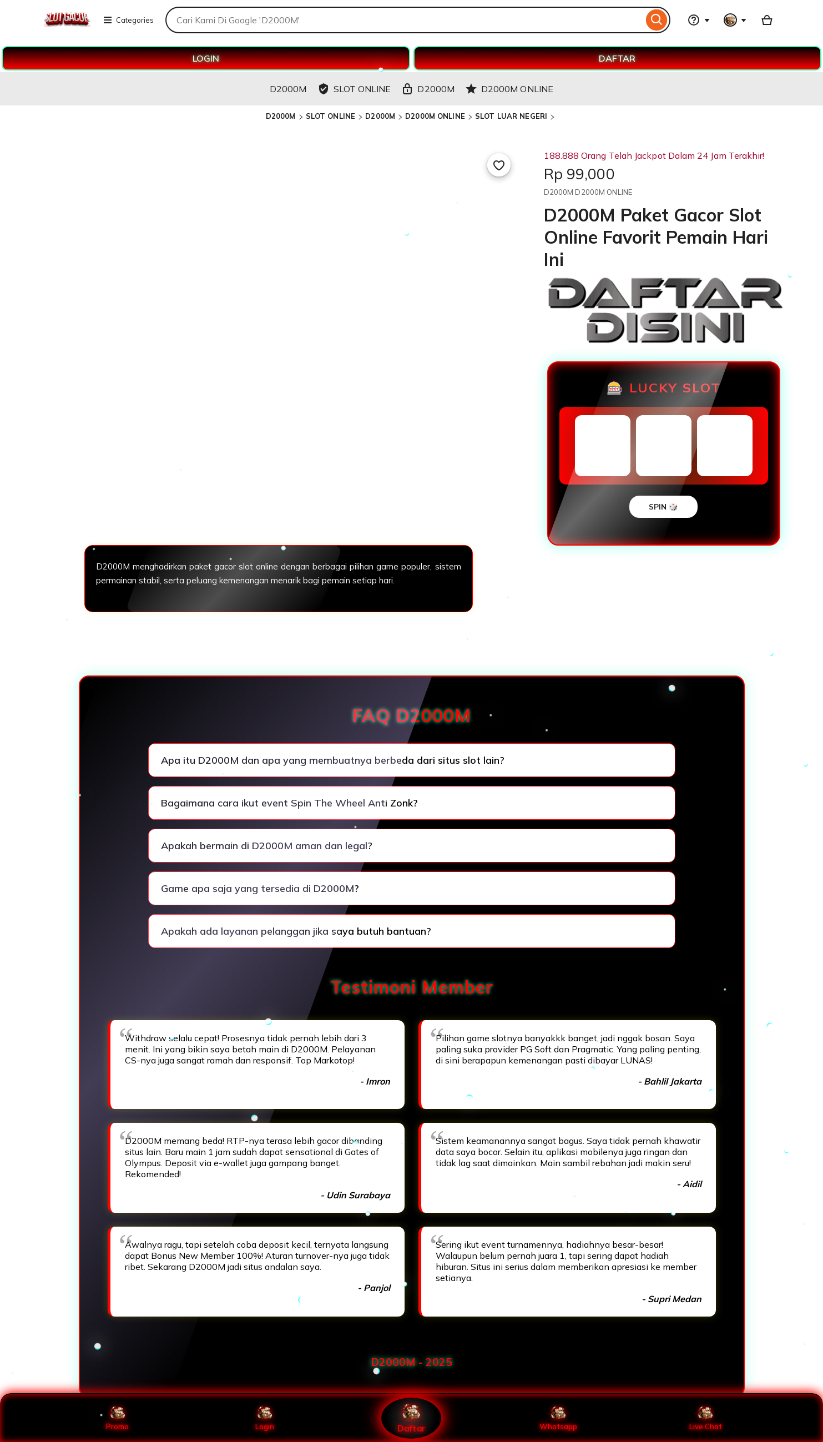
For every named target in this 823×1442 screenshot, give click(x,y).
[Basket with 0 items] (767, 20)
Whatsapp (558, 1418)
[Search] (656, 20)
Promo (117, 1418)
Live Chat (705, 1418)
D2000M (281, 116)
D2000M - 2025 (411, 1362)
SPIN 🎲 (663, 506)
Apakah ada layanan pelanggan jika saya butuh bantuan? (296, 931)
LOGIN (206, 58)
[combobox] (404, 20)
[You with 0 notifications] (735, 20)
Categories (128, 20)
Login (264, 1418)
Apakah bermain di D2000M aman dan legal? (266, 845)
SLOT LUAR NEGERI (511, 116)
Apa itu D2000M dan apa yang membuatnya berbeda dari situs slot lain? (332, 760)
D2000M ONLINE (435, 116)
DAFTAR (617, 58)
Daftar (411, 1418)
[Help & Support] (698, 20)
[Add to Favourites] (499, 165)
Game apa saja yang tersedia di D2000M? (260, 888)
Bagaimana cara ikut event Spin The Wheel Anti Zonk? (289, 802)
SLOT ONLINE (330, 116)
